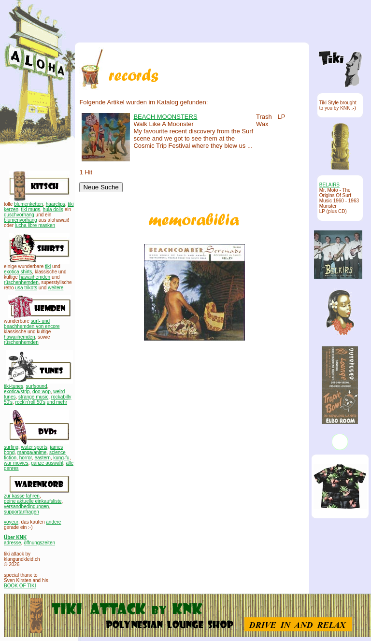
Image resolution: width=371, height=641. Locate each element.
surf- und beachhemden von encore (32, 323)
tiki (48, 266)
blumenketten (28, 204)
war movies (16, 463)
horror (25, 457)
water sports (34, 447)
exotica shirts (18, 271)
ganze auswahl (47, 463)
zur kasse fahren (22, 496)
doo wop (41, 391)
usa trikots (26, 287)
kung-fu (61, 457)
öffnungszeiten (39, 542)
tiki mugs (30, 209)
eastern (42, 457)
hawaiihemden (35, 277)
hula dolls (53, 209)
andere (53, 522)
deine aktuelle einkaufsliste (33, 501)
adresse (12, 542)
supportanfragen (21, 511)
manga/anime (32, 452)
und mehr (57, 402)
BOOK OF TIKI (20, 585)
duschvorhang (19, 214)
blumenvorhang (20, 220)
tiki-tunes (13, 386)
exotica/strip (16, 391)
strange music (33, 396)
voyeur (11, 522)
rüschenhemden (21, 282)
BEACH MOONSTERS (165, 116)
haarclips (55, 204)
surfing (11, 447)
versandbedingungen (26, 506)
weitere (55, 287)
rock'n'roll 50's (30, 402)
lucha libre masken (35, 225)
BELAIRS (329, 184)
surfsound (36, 386)
